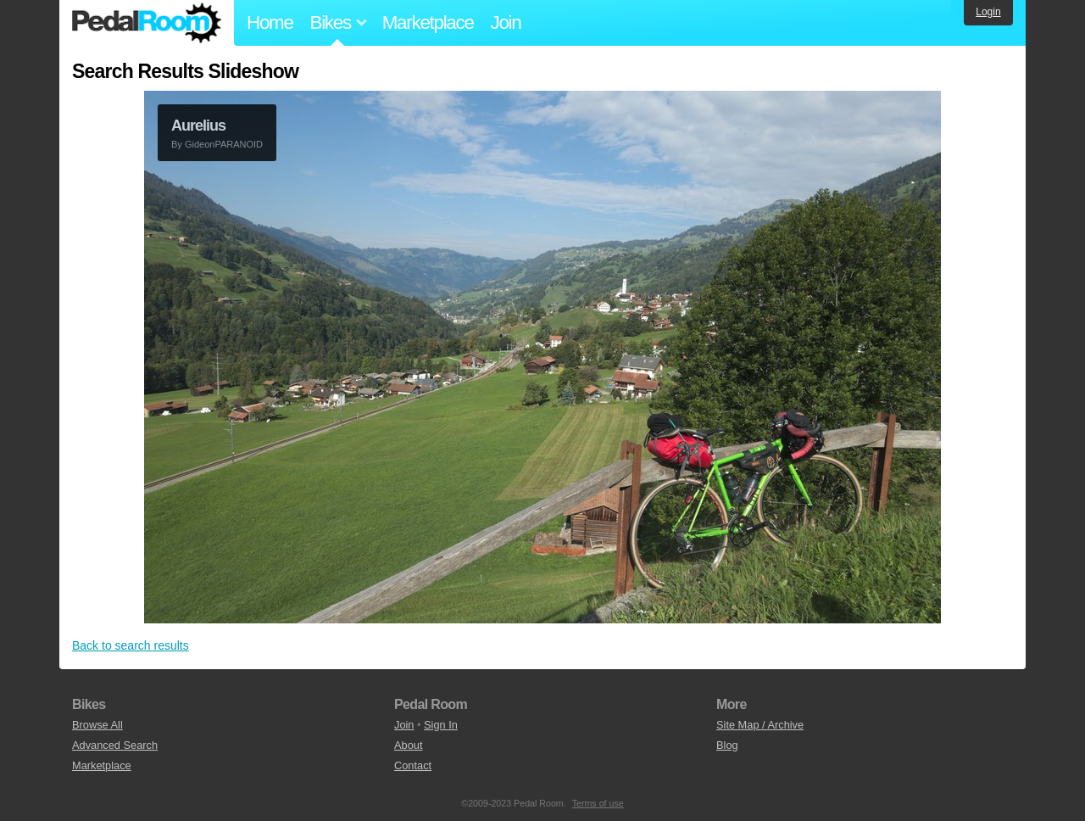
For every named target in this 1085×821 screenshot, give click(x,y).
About (408, 745)
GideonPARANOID (224, 144)
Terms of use (598, 803)
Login (988, 12)
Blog (727, 745)
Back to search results (130, 645)
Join (506, 22)
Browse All (97, 724)
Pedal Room (146, 23)
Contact (412, 765)
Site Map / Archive (760, 724)
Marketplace (428, 22)
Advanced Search (115, 745)
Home (270, 22)
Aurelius (198, 125)
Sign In (441, 724)
